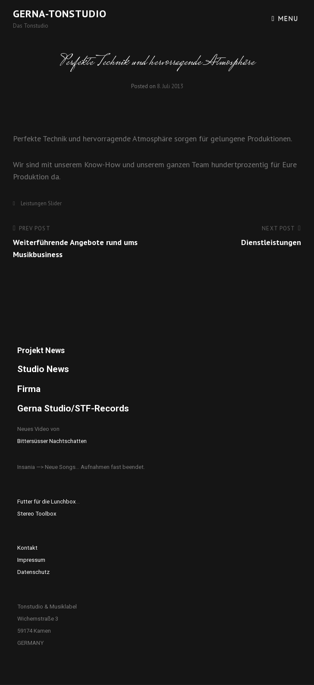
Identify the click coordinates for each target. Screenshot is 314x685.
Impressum (31, 560)
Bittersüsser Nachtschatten (52, 441)
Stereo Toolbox (37, 513)
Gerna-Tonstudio (60, 13)
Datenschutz (33, 572)
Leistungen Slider (41, 203)
